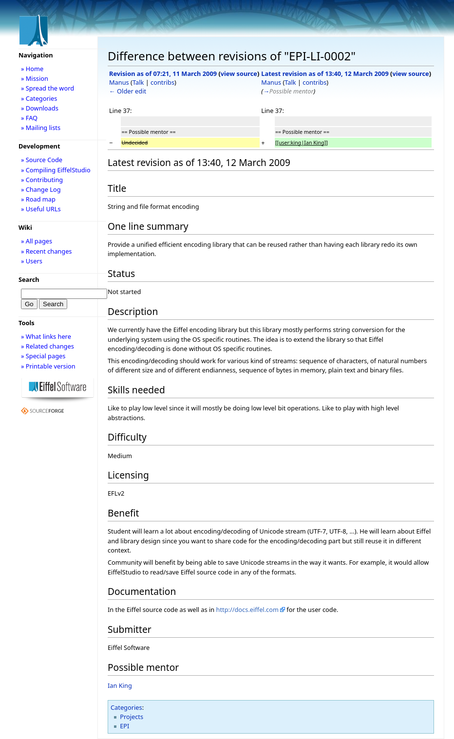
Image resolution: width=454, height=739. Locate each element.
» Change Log (41, 189)
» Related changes (47, 346)
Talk (138, 82)
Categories (126, 707)
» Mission (34, 78)
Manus (119, 82)
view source (239, 73)
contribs (162, 82)
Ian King (120, 685)
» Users (31, 261)
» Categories (39, 98)
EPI (124, 725)
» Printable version (48, 366)
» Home (32, 68)
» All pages (36, 241)
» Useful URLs (41, 208)
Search (29, 279)
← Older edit (127, 91)
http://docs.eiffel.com (247, 609)
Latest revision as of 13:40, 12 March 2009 (324, 73)
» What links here (46, 336)
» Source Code (41, 159)
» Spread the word (47, 88)
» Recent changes (46, 251)
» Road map (38, 199)
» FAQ (29, 117)
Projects (131, 716)
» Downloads (39, 108)
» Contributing (42, 179)
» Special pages (43, 355)
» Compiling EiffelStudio (56, 170)
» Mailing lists (40, 127)
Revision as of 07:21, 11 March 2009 (163, 73)
